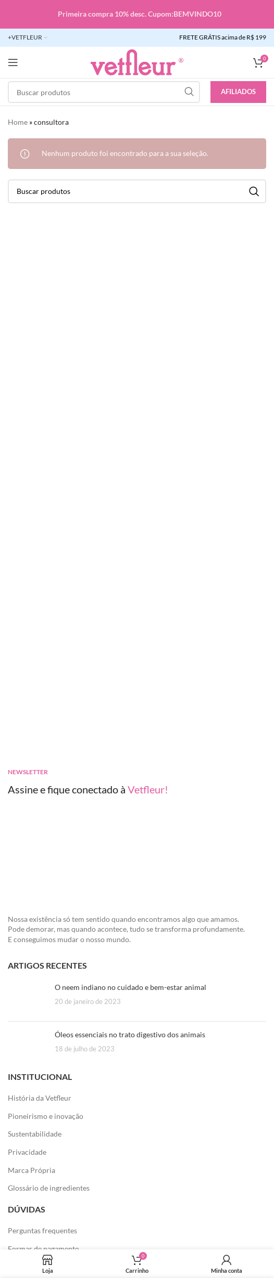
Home (18, 122)
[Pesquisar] (104, 92)
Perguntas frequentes (42, 1230)
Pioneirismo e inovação (45, 1116)
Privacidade (27, 1151)
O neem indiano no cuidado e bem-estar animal (130, 987)
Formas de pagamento (43, 1248)
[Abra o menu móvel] (13, 62)
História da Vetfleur (39, 1097)
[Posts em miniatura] (27, 997)
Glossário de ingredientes (49, 1187)
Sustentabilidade (34, 1133)
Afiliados (238, 91)
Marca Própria (31, 1170)
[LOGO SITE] (137, 61)
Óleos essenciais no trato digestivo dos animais (130, 1034)
